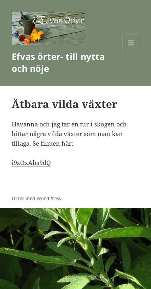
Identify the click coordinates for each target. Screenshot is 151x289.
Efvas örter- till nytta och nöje (58, 62)
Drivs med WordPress (36, 198)
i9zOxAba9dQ (31, 163)
